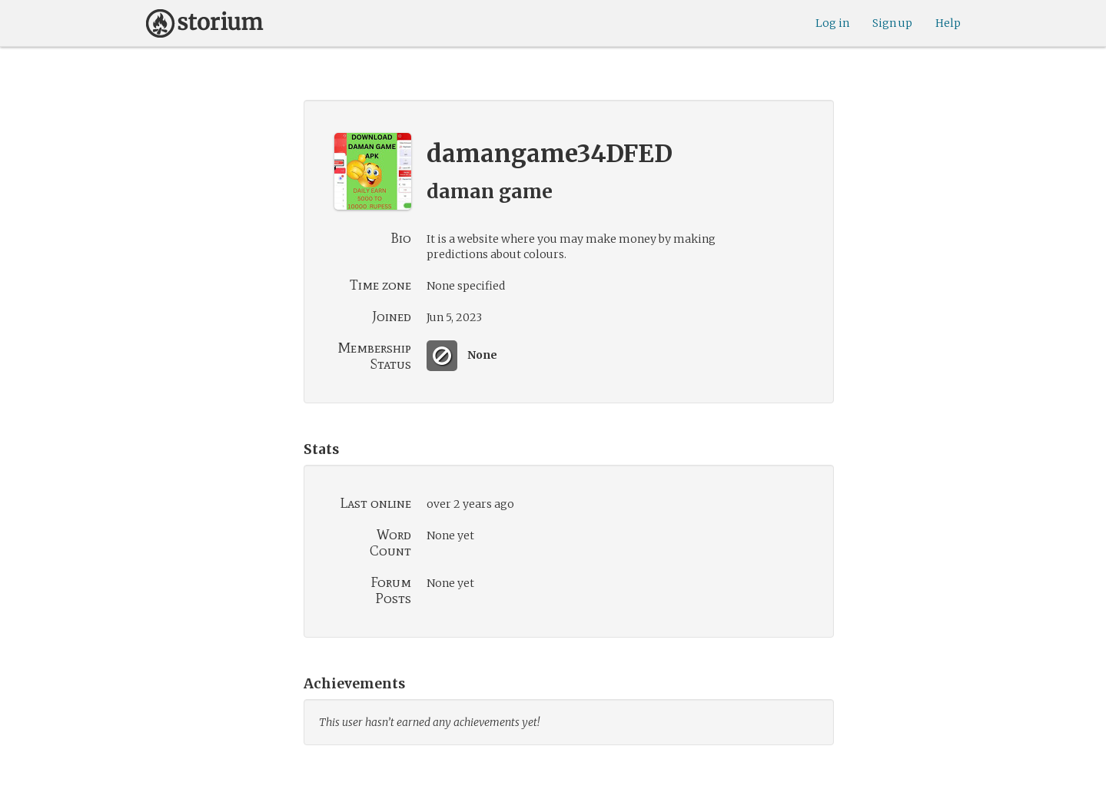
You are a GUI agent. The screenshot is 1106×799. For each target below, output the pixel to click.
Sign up (892, 23)
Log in (832, 23)
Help (948, 23)
